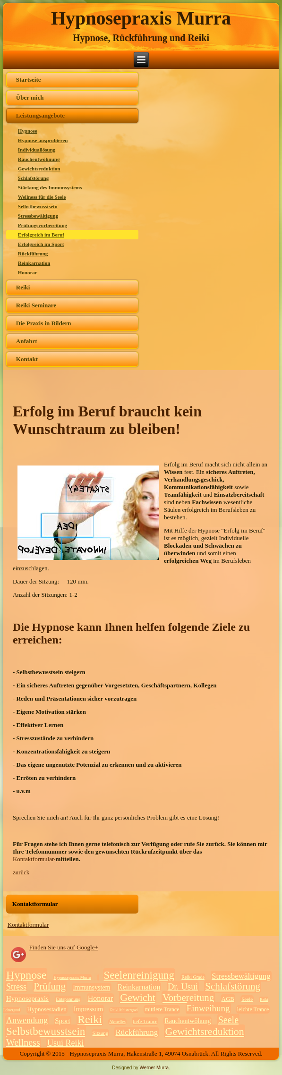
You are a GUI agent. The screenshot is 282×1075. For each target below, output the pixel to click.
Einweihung (208, 1008)
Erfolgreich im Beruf (41, 234)
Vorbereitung (188, 997)
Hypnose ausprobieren (43, 140)
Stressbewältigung (38, 216)
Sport (62, 1020)
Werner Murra (154, 1067)
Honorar (27, 272)
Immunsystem (91, 987)
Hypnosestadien (47, 1009)
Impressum (88, 1009)
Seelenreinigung (139, 975)
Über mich (30, 97)
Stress (16, 986)
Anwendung (27, 1020)
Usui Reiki (65, 1043)
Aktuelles (117, 1021)
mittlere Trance (162, 1009)
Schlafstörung (33, 178)
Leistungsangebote (40, 115)
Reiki (23, 287)
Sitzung (101, 1033)
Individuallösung (37, 149)
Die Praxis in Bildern (43, 323)
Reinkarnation (34, 263)
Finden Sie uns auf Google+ (63, 947)
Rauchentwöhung (187, 1020)
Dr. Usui (183, 986)
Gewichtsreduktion (39, 168)
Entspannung (68, 999)
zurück (21, 872)
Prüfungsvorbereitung (42, 225)
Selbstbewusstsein (38, 206)
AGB (228, 998)
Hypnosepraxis (27, 998)
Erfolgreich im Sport (41, 244)
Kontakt (27, 359)
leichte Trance (253, 1009)
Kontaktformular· (34, 859)
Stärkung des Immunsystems (50, 187)
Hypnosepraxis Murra (141, 18)
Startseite (28, 79)
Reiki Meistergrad (123, 1010)
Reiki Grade (193, 977)
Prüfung (50, 986)
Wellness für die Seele (42, 197)
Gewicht (137, 997)
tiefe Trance (145, 1021)
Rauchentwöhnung (39, 159)
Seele (247, 999)
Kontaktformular (28, 924)
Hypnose (27, 131)
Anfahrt (26, 341)
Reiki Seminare (36, 305)
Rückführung (33, 253)
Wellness (23, 1042)
